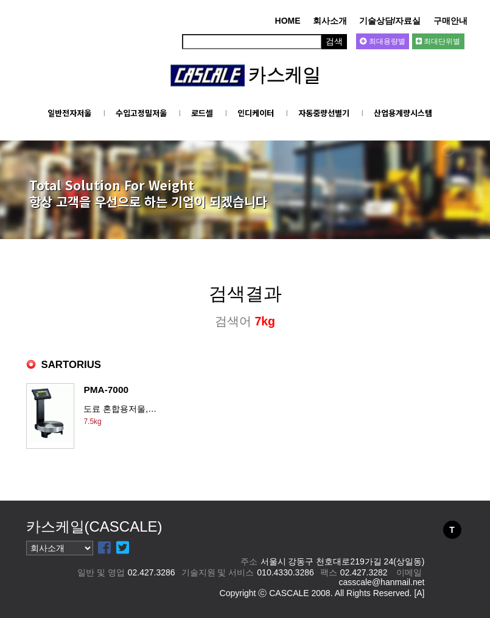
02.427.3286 (151, 572)
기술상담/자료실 (390, 21)
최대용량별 (382, 41)
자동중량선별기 (323, 113)
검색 (334, 41)
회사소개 (330, 21)
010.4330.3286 (285, 572)
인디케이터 (255, 113)
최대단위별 (438, 41)
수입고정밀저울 (141, 113)
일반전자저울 (69, 113)
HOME (288, 21)
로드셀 (202, 113)
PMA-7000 (105, 389)
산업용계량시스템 (403, 113)
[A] (419, 593)
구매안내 (450, 21)
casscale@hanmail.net (381, 582)
